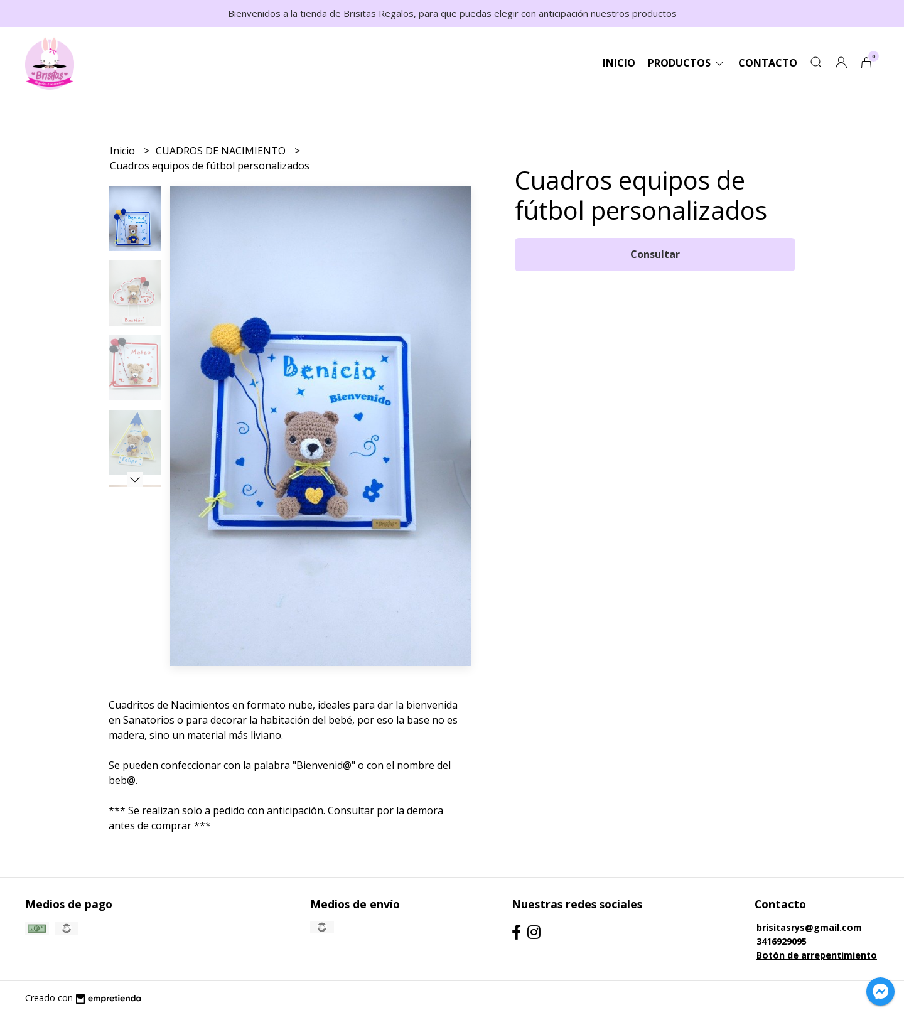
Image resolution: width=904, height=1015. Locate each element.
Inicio (619, 63)
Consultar (655, 254)
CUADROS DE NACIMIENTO (222, 151)
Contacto (767, 63)
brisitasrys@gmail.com (809, 927)
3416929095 (781, 941)
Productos (687, 63)
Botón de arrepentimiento (816, 955)
